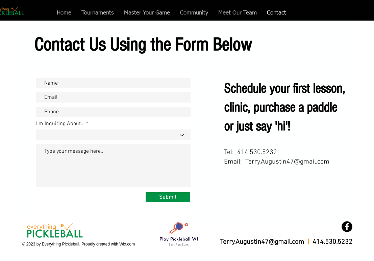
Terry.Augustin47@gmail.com (287, 162)
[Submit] (168, 197)
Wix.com (127, 244)
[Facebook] (347, 226)
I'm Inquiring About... (60, 123)
